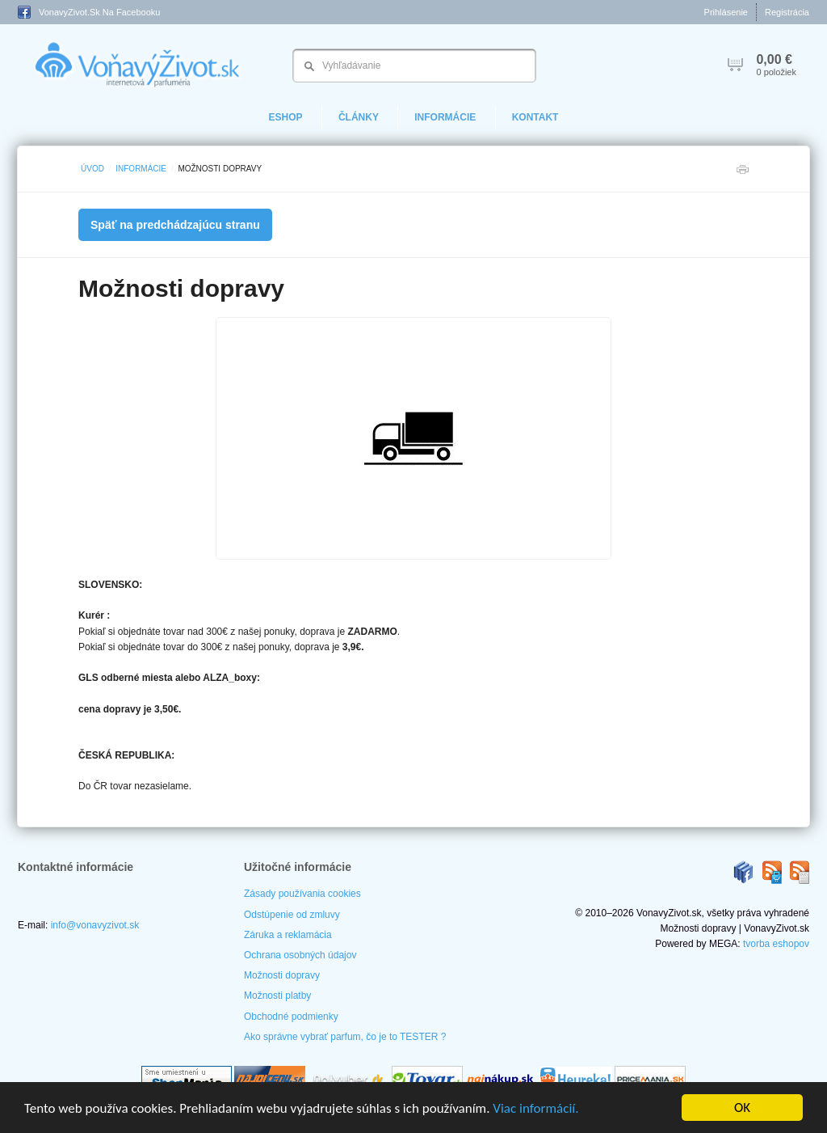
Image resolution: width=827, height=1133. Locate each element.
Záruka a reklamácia (288, 935)
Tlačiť (742, 173)
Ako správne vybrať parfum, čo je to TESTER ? (345, 1036)
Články (358, 117)
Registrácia (787, 12)
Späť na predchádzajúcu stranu (175, 224)
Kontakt (535, 117)
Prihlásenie (726, 12)
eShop (286, 117)
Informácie (445, 117)
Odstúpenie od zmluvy (292, 914)
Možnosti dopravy (282, 975)
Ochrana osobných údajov (300, 955)
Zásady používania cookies (302, 893)
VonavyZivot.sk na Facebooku (89, 12)
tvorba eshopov (776, 944)
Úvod (92, 168)
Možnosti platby (277, 995)
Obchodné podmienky (291, 1016)
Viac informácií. (535, 1108)
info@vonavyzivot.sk (95, 925)
